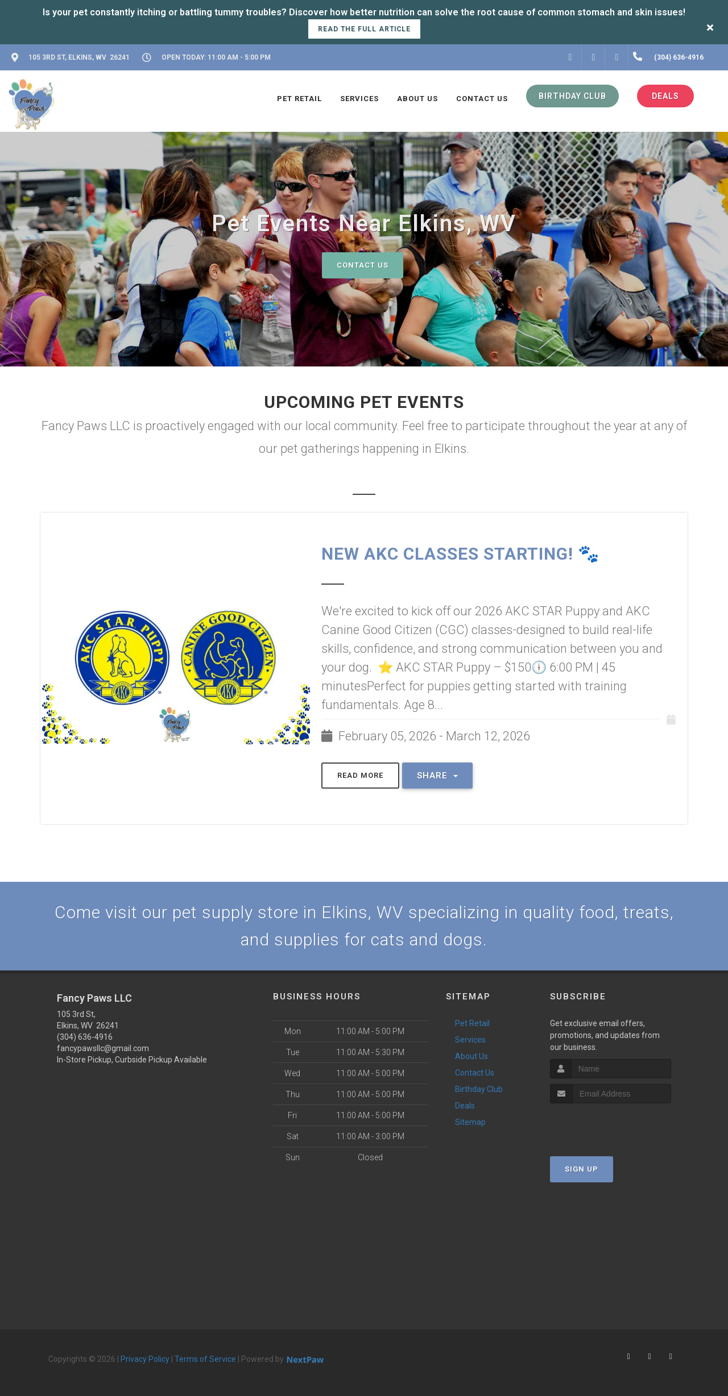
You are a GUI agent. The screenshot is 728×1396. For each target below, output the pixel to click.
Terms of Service (205, 1359)
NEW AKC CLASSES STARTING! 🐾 (460, 554)
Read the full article (364, 29)
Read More (360, 775)
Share (437, 775)
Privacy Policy (145, 1359)
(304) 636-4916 (85, 1036)
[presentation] (610, 1124)
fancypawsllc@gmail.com (103, 1048)
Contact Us (362, 265)
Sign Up (581, 1169)
